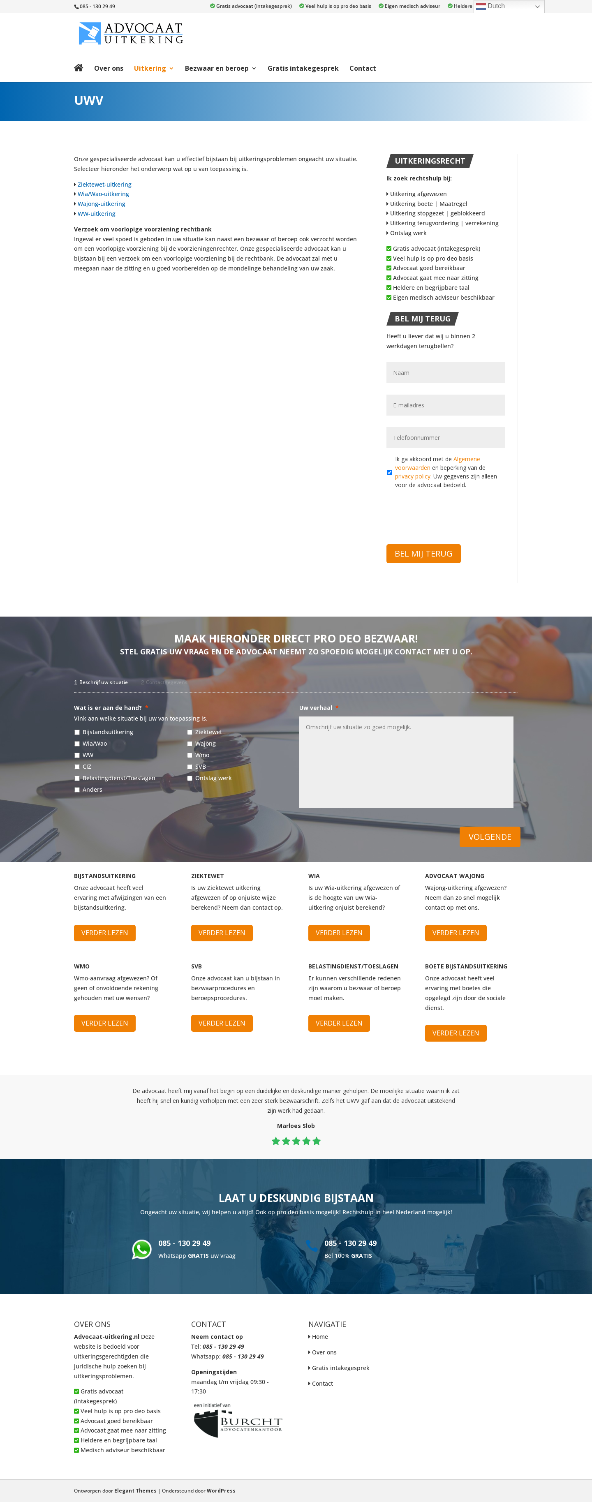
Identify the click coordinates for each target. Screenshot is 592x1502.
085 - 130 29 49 (184, 1243)
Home (320, 1336)
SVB (200, 766)
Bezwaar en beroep (217, 68)
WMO (82, 966)
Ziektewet (208, 732)
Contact (362, 68)
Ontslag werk (406, 233)
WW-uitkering (97, 213)
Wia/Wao (95, 743)
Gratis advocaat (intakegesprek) (251, 6)
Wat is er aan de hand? (111, 708)
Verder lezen (104, 932)
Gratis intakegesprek (303, 68)
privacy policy (412, 476)
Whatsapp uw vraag (197, 1255)
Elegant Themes (135, 1490)
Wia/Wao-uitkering (103, 194)
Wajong (205, 743)
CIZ (87, 766)
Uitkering (150, 68)
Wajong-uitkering (101, 204)
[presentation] (448, 512)
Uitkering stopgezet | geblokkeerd (435, 213)
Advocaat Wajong (454, 876)
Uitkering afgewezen (416, 194)
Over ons (108, 68)
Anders (92, 789)
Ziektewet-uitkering (105, 184)
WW (88, 755)
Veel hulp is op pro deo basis (335, 6)
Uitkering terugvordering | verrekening (442, 223)
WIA (314, 876)
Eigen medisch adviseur (409, 6)
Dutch (490, 7)
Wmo (202, 755)
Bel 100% (348, 1255)
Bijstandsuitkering (108, 732)
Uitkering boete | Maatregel (426, 204)
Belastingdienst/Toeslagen (119, 778)
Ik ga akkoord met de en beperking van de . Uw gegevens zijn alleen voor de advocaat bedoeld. (446, 472)
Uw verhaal (319, 708)
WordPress (221, 1490)
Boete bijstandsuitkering (466, 966)
